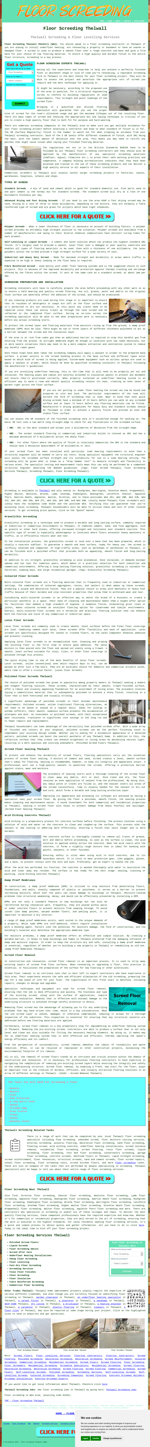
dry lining (37, 1304)
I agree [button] (85, 1438)
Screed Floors (23, 1356)
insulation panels (102, 375)
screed (20, 113)
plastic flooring (63, 1307)
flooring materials (44, 1020)
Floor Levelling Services (53, 1356)
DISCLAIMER (139, 21)
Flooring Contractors (88, 1356)
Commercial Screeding (32, 1362)
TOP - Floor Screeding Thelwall (24, 1401)
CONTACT (127, 21)
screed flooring (65, 291)
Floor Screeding (134, 1362)
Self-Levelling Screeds (31, 1372)
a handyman (100, 1300)
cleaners (99, 1307)
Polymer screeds (108, 230)
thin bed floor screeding (84, 1153)
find (14, 1195)
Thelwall (44, 490)
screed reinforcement (18, 1159)
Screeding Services (89, 1372)
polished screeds (34, 682)
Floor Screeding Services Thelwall (37, 1235)
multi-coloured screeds (36, 597)
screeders (26, 173)
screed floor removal (62, 961)
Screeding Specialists (74, 1365)
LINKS (109, 21)
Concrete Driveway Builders (126, 1375)
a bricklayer (71, 1304)
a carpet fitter (28, 1300)
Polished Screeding (30, 1359)
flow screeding (65, 1140)
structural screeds (70, 1159)
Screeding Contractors (70, 1424)
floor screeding (100, 44)
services (10, 510)
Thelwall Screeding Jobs (121, 1390)
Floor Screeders (15, 1365)
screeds (40, 704)
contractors (105, 151)
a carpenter (25, 1307)
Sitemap (6, 1424)
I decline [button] (96, 1438)
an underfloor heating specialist (99, 1297)
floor (76, 799)
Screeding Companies (70, 1375)
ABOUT (118, 21)
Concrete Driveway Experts (51, 1379)
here (141, 1225)
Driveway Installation (18, 1379)
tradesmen (34, 1294)
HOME (102, 21)
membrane (61, 341)
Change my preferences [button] (112, 1438)
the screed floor (134, 774)
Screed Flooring (111, 1362)
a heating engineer (109, 1304)
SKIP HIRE (11, 1304)
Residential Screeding (63, 1362)
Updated (36, 1424)
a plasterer (66, 1300)
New (29, 1424)
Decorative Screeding (58, 1359)
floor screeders (129, 500)
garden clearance (47, 1297)
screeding (36, 125)
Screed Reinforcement (118, 1359)
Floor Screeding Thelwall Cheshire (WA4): (31, 44)
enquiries (33, 1314)
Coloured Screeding (42, 1375)
